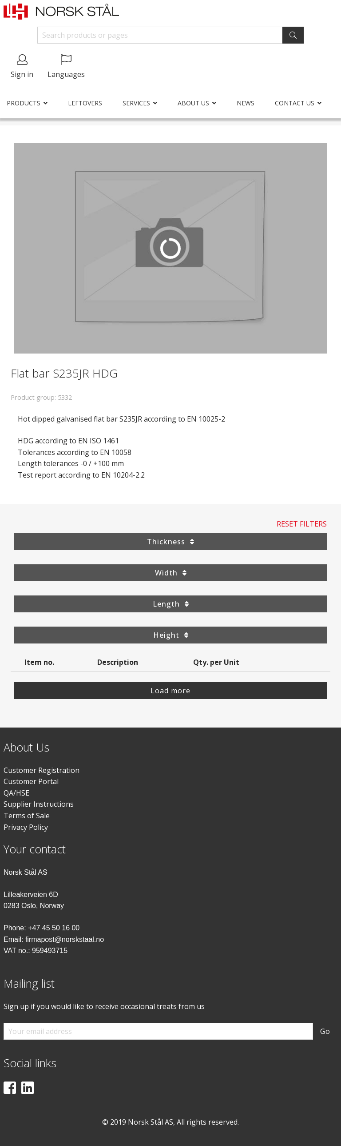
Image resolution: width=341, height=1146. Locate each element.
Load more (170, 691)
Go (325, 1031)
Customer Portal (31, 781)
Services (136, 103)
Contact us (294, 103)
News (245, 103)
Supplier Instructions (39, 804)
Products (23, 103)
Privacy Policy (26, 827)
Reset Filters (302, 524)
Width (170, 573)
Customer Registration (41, 770)
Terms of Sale (27, 815)
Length (171, 604)
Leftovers (85, 103)
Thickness (170, 542)
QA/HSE (16, 793)
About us (193, 103)
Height (170, 635)
